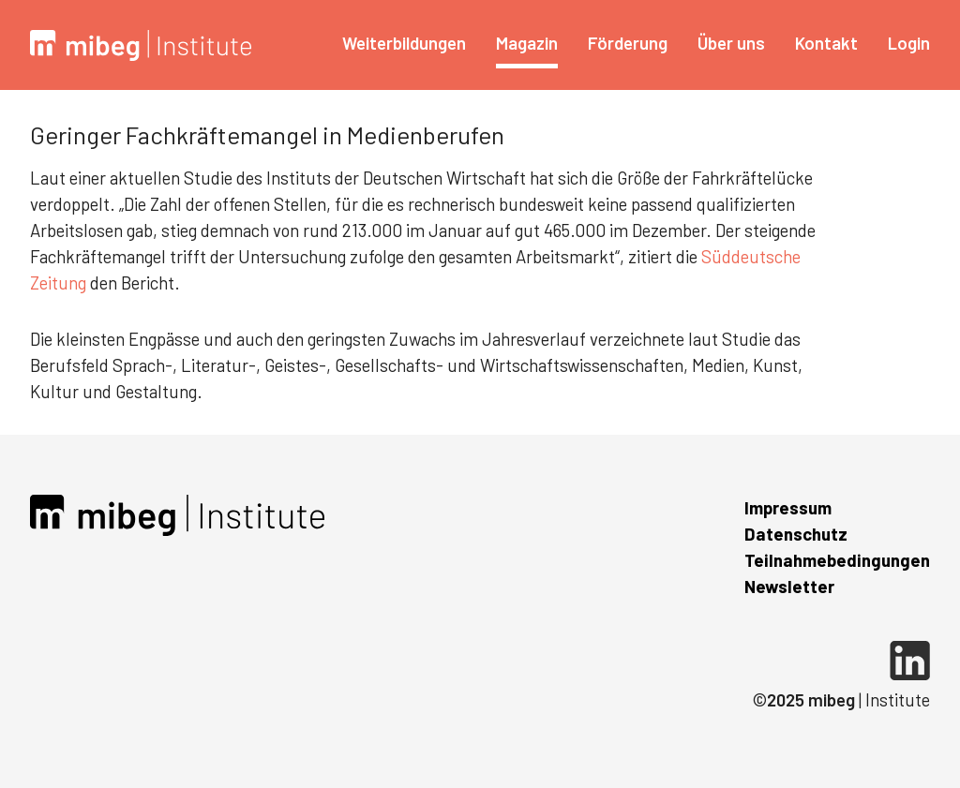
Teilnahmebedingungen (837, 560)
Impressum (788, 507)
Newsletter (789, 586)
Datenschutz (796, 533)
